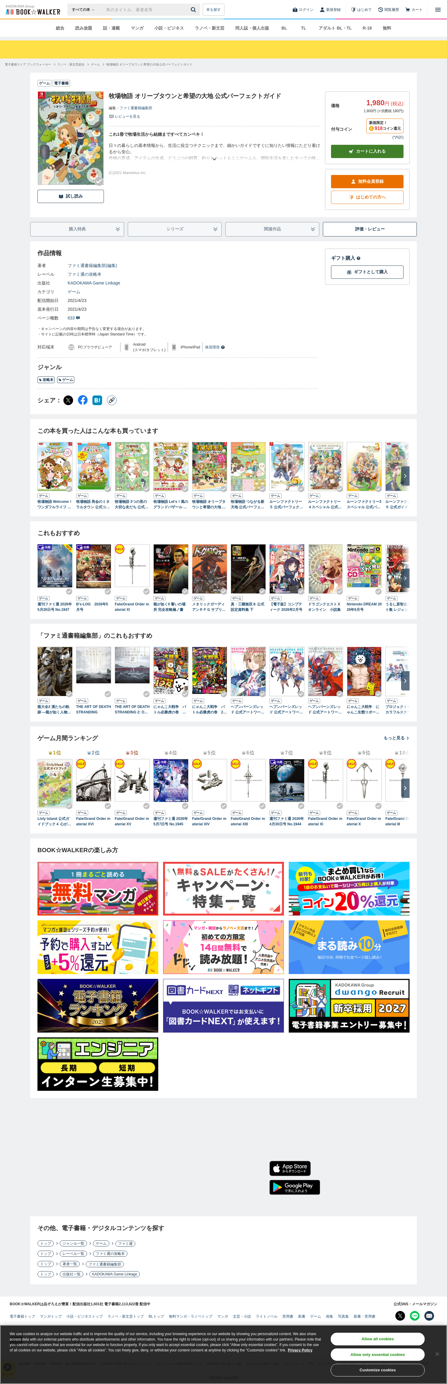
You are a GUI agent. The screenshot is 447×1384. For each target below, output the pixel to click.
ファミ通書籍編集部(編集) (92, 265)
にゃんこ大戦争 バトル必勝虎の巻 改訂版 (169, 710)
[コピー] (111, 400)
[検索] (194, 9)
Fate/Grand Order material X (364, 821)
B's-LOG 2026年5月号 (92, 607)
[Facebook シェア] (82, 400)
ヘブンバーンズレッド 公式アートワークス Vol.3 (325, 710)
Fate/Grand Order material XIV (209, 821)
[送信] (194, 9)
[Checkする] (99, 181)
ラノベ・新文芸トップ (126, 1316)
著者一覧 (70, 1264)
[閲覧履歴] (388, 10)
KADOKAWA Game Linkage (94, 283)
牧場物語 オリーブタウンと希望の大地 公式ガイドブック (209, 505)
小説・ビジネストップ (84, 1316)
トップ (45, 1243)
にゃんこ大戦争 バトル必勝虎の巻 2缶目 (209, 710)
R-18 (367, 28)
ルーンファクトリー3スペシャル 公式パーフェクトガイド (364, 505)
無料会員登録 (367, 181)
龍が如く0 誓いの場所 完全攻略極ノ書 (169, 607)
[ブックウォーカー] (32, 10)
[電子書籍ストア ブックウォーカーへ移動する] (28, 64)
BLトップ (156, 1316)
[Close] (437, 1355)
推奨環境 (215, 347)
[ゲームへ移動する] (95, 64)
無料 (387, 28)
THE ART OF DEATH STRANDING (93, 709)
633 (74, 318)
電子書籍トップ (22, 1316)
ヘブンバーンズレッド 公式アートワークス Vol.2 (286, 710)
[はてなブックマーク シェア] (97, 400)
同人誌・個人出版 (252, 28)
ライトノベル (267, 1316)
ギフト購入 (346, 258)
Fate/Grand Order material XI (132, 607)
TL (303, 28)
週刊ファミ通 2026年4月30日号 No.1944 (286, 821)
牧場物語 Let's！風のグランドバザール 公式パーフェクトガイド (170, 505)
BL (284, 28)
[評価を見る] (124, 116)
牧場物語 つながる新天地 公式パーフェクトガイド (247, 505)
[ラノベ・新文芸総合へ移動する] (71, 64)
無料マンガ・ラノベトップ (190, 1316)
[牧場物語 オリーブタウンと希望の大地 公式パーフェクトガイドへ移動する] (149, 64)
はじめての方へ (367, 197)
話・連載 (111, 28)
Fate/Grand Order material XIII (248, 821)
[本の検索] (85, 9)
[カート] (414, 10)
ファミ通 (125, 1244)
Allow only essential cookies (378, 1355)
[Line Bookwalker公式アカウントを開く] (414, 1315)
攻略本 (46, 380)
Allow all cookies (378, 1340)
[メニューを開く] (438, 9)
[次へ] (405, 476)
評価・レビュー (370, 229)
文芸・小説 (242, 1316)
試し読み (71, 196)
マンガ (137, 28)
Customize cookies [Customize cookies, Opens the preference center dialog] (378, 1371)
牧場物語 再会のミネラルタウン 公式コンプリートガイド (93, 505)
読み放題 (83, 28)
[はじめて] (361, 10)
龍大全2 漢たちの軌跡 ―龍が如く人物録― (54, 710)
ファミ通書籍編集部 (136, 108)
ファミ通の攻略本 (84, 274)
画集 (329, 1316)
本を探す (213, 10)
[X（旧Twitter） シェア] (68, 400)
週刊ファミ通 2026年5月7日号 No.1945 (170, 821)
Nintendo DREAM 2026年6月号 (364, 607)
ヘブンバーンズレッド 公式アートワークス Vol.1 (247, 710)
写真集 (343, 1316)
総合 (60, 28)
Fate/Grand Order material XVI (93, 821)
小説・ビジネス (169, 28)
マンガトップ (51, 1316)
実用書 (287, 1316)
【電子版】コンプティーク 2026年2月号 (285, 607)
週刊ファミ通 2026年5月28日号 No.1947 (54, 607)
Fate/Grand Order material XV (132, 821)
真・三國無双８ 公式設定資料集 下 (247, 607)
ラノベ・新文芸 (209, 28)
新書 (301, 1316)
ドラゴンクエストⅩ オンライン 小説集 (325, 607)
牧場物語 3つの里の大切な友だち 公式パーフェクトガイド (131, 505)
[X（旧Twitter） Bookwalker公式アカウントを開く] (400, 1315)
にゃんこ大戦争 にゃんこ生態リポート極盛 (363, 710)
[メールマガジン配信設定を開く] (429, 1315)
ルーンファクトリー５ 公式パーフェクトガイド (286, 505)
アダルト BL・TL (335, 28)
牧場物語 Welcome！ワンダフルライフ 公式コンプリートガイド (54, 505)
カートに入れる (367, 151)
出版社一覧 (72, 1274)
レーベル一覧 (73, 1254)
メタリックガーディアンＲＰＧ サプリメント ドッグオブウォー (209, 607)
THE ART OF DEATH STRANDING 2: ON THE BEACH (132, 710)
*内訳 (398, 137)
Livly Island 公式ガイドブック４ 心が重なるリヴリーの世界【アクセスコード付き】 (54, 822)
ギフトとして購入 (367, 272)
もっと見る (397, 737)
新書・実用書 (364, 1316)
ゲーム (74, 291)
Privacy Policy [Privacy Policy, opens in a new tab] (300, 1351)
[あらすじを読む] (214, 151)
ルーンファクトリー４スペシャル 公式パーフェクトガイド (325, 505)
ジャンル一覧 (73, 1243)
